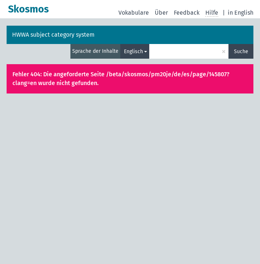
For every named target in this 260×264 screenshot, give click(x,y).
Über (161, 12)
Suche (241, 51)
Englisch (133, 51)
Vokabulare (133, 12)
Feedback (186, 12)
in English (240, 12)
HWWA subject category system (53, 34)
